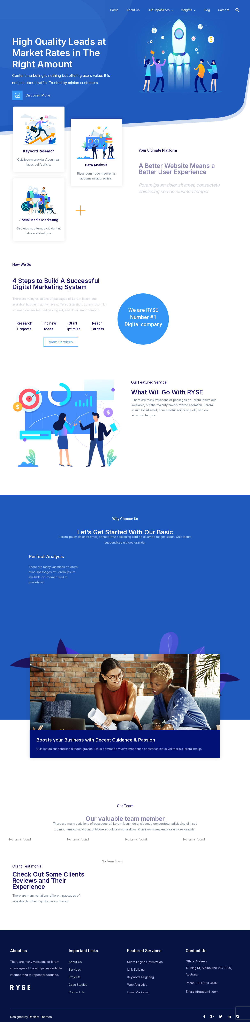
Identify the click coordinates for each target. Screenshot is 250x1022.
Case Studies (78, 985)
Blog (207, 10)
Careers (223, 10)
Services (75, 969)
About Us (133, 10)
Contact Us (77, 992)
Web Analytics (137, 985)
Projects (75, 977)
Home (114, 10)
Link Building (136, 969)
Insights (186, 10)
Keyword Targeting (140, 977)
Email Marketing (138, 992)
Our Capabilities (159, 10)
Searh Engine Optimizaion (145, 962)
